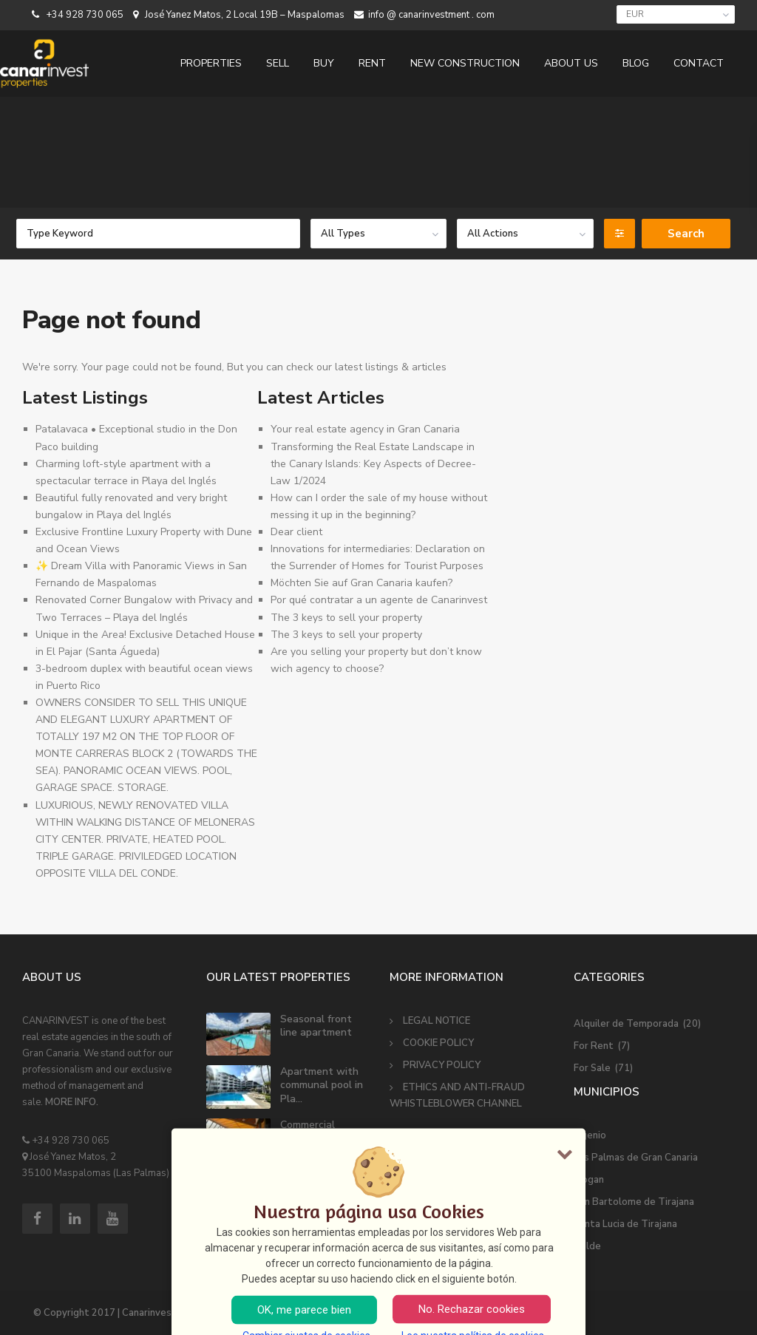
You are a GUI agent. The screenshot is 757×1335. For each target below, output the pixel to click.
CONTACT (698, 63)
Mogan (589, 1179)
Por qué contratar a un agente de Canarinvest (379, 600)
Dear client (296, 532)
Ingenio (590, 1135)
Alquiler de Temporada (626, 1023)
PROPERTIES (211, 63)
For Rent (594, 1046)
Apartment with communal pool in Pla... (321, 1084)
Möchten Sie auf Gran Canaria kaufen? (361, 583)
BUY (323, 63)
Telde (587, 1246)
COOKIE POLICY (438, 1043)
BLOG (635, 63)
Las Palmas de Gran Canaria (636, 1157)
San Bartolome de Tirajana (634, 1202)
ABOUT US (571, 63)
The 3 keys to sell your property (346, 618)
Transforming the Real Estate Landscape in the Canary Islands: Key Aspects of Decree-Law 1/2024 (373, 464)
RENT (372, 63)
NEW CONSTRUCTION (465, 63)
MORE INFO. (71, 1102)
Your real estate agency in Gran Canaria (365, 429)
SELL (277, 63)
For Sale (592, 1068)
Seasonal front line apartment (316, 1025)
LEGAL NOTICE (436, 1020)
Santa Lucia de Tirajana (625, 1224)
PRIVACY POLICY (442, 1065)
